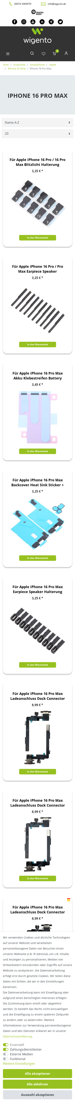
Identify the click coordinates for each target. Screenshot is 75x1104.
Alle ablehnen (37, 1084)
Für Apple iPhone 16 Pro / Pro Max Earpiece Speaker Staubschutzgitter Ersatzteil (37, 269)
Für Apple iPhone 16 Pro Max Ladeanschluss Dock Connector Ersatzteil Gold (37, 696)
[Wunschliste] (43, 54)
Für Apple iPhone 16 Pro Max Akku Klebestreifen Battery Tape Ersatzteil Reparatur (37, 376)
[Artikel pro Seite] (37, 133)
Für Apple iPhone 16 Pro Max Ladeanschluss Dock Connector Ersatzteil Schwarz (37, 910)
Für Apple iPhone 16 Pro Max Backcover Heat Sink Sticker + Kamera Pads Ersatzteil (37, 482)
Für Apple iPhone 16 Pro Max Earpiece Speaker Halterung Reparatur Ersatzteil (37, 589)
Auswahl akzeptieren (37, 1095)
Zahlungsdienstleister (26, 1049)
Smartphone (37, 64)
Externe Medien (21, 1054)
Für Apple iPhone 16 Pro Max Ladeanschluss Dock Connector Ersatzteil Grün (37, 803)
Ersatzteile (19, 64)
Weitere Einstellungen (19, 1063)
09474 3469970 (22, 3)
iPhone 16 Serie (16, 68)
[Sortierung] (37, 122)
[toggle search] (32, 54)
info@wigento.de (57, 3)
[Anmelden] (66, 54)
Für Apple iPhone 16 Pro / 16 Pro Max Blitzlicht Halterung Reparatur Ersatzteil (37, 162)
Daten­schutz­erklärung (17, 1036)
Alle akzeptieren (37, 1073)
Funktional (17, 1059)
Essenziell (17, 1045)
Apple (52, 64)
